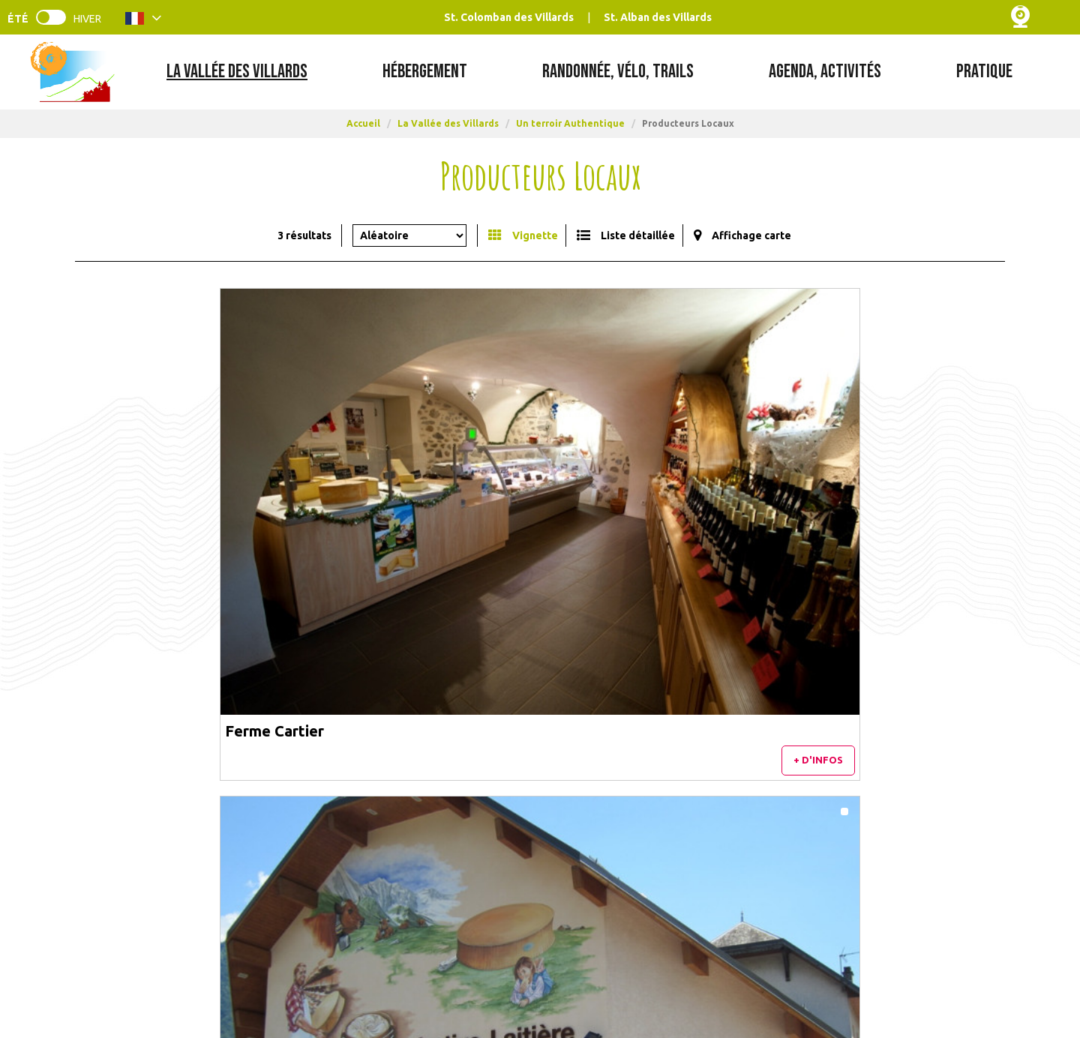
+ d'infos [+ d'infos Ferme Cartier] (336, 539)
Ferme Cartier (137, 500)
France (745, 967)
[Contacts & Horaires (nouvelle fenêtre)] (139, 917)
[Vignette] (523, 235)
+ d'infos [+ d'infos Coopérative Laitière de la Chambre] (645, 539)
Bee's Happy (752, 500)
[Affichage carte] (742, 235)
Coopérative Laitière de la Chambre (524, 500)
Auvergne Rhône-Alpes (855, 967)
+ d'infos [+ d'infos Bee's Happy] (956, 539)
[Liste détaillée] (626, 235)
